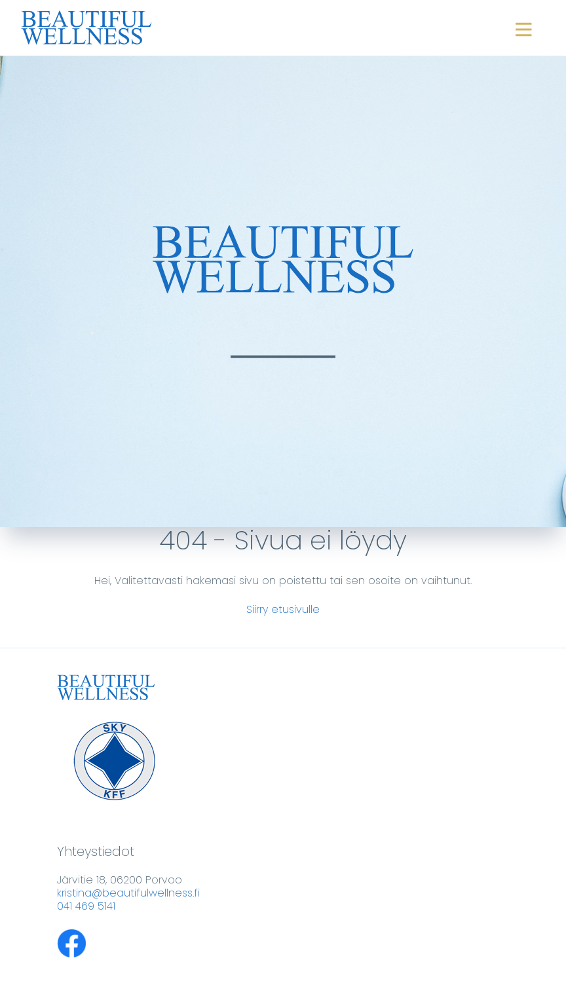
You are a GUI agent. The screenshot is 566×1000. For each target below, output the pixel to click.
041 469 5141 (86, 906)
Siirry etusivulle (283, 609)
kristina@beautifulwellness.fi (128, 892)
